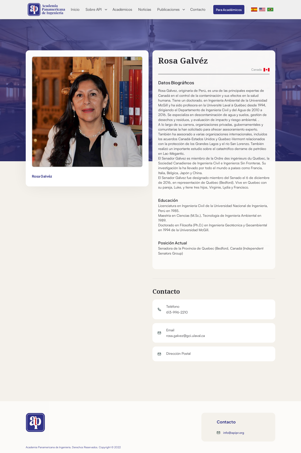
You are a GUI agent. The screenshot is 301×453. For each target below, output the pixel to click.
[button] (96, 9)
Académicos (122, 9)
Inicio (75, 9)
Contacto (197, 9)
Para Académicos (229, 9)
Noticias (144, 9)
